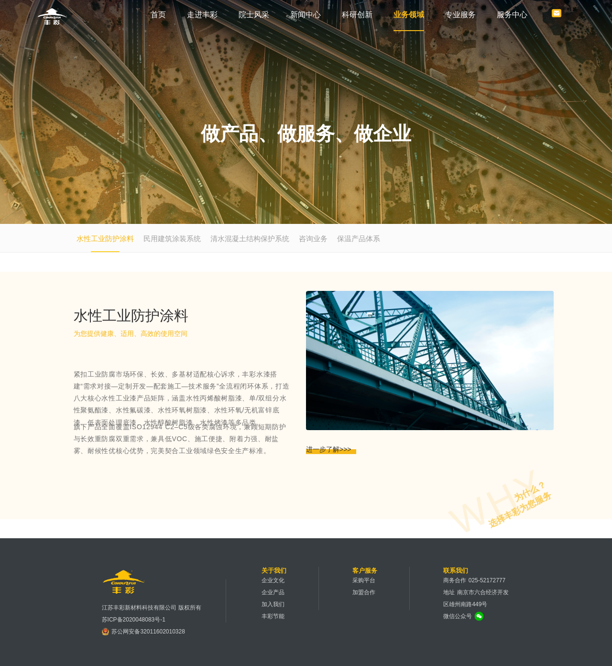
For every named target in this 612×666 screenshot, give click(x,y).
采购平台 (363, 580)
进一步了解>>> (328, 449)
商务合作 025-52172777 (474, 580)
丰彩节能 (273, 616)
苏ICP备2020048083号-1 (133, 619)
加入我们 (273, 604)
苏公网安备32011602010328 (148, 631)
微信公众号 (457, 616)
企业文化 (273, 580)
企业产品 (273, 592)
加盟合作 (363, 592)
